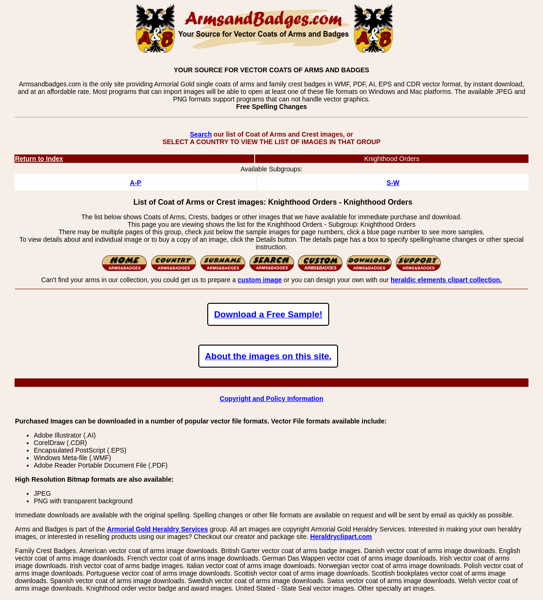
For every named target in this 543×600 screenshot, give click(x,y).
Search (201, 134)
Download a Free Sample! (268, 314)
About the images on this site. (268, 356)
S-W (393, 182)
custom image (260, 280)
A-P (135, 182)
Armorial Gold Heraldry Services (157, 529)
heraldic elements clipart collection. (446, 280)
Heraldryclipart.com (341, 536)
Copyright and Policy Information (272, 398)
